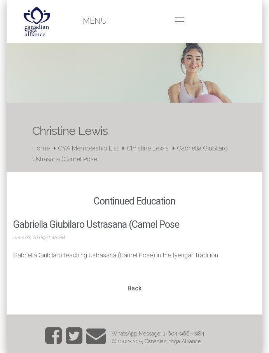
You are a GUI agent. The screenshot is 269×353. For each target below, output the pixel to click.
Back (134, 288)
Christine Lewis (148, 148)
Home (41, 148)
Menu (95, 21)
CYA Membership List (88, 148)
